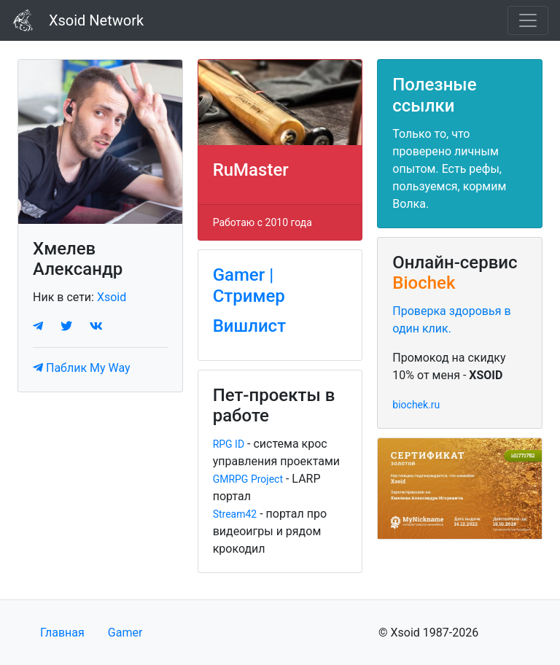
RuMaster (251, 170)
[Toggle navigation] (528, 20)
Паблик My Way (82, 368)
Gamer (125, 632)
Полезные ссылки (434, 95)
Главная (62, 632)
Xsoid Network (78, 20)
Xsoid (111, 297)
